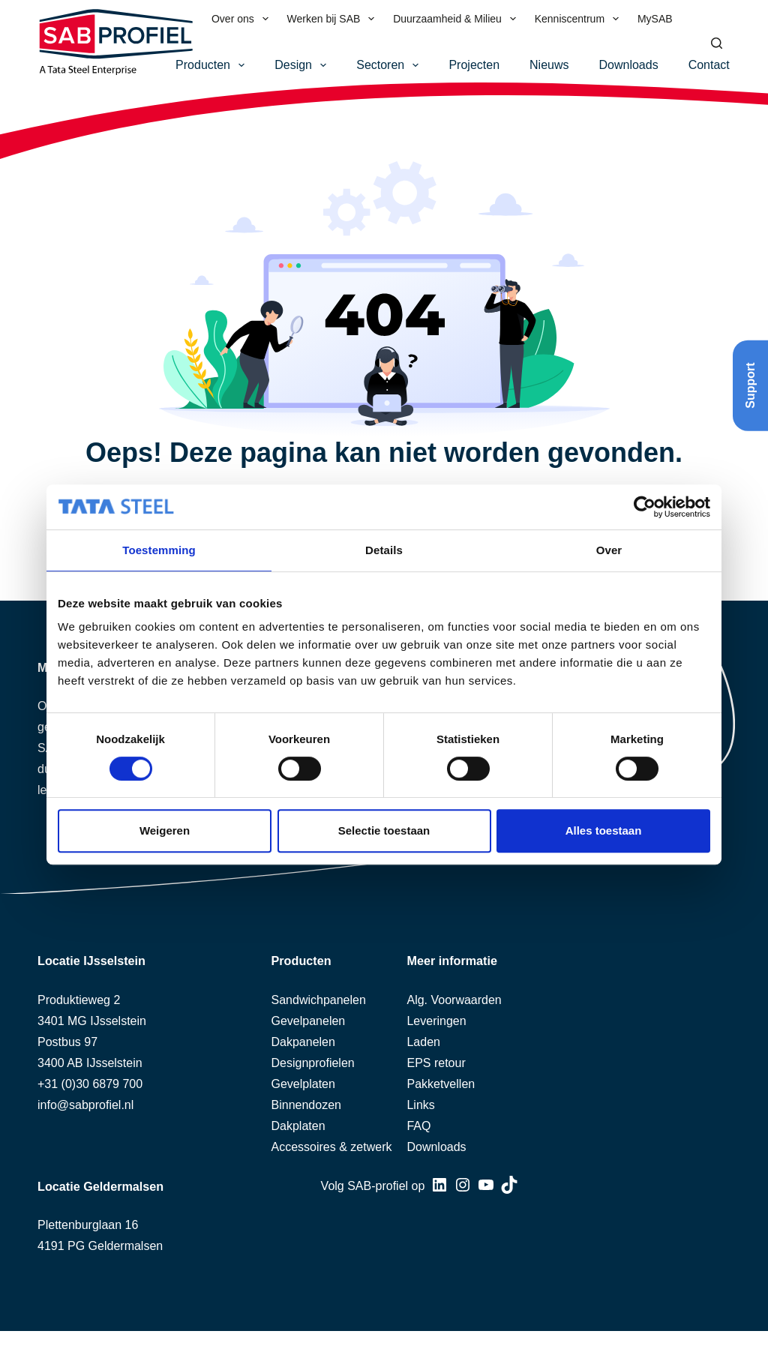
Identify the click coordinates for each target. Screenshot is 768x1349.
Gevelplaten (303, 1084)
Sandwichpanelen (319, 1000)
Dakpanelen (303, 1042)
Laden (423, 1042)
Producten (213, 65)
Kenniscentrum (580, 19)
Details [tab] (384, 550)
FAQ (418, 1126)
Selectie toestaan (384, 830)
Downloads (628, 64)
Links (420, 1105)
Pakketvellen (440, 1084)
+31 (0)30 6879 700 (90, 1084)
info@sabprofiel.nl (86, 1105)
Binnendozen (306, 1105)
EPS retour (435, 1063)
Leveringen (436, 1021)
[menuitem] (691, 18)
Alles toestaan (604, 830)
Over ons (243, 19)
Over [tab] (609, 550)
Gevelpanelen (309, 1021)
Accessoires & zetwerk (332, 1147)
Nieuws (549, 64)
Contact (709, 64)
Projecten (474, 64)
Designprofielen (313, 1063)
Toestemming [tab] (159, 550)
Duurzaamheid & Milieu (457, 19)
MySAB (655, 19)
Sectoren (390, 65)
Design (303, 65)
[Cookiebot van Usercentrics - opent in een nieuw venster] (644, 507)
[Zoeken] (716, 43)
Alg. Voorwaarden (453, 1000)
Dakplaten (299, 1126)
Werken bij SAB (334, 19)
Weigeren (165, 830)
